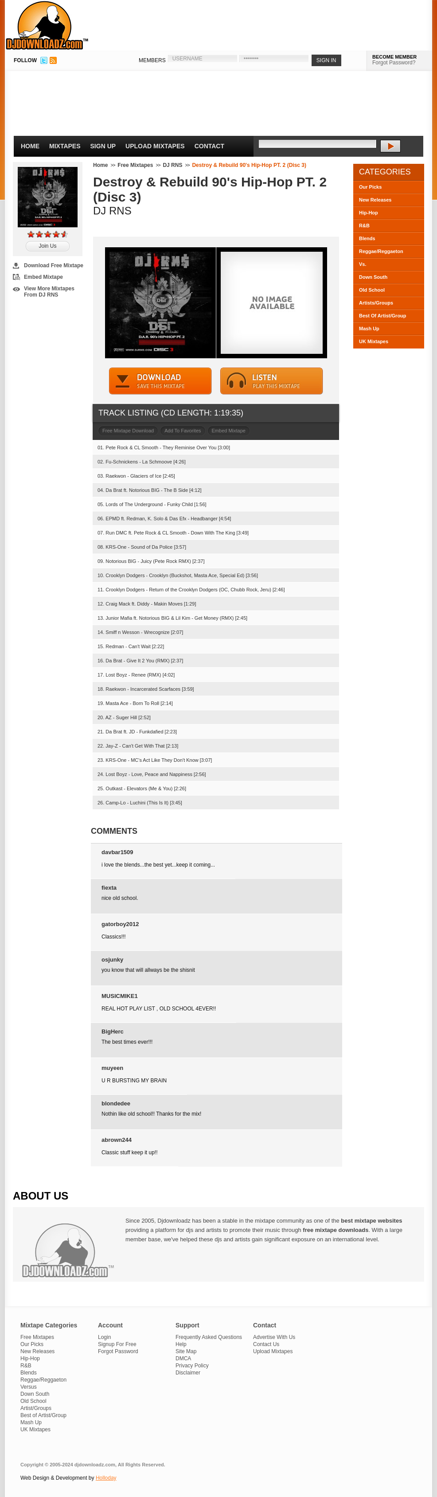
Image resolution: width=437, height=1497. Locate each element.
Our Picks (370, 187)
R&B (364, 225)
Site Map (186, 1351)
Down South (373, 277)
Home (30, 146)
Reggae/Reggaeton (381, 251)
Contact (209, 146)
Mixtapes (65, 146)
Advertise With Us (274, 1337)
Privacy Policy (192, 1365)
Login (104, 1337)
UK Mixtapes (373, 341)
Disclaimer (188, 1373)
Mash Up (369, 328)
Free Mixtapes (135, 165)
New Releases (375, 199)
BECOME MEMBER (394, 56)
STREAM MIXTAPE (271, 381)
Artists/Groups (376, 302)
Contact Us (266, 1344)
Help (181, 1344)
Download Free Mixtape (53, 265)
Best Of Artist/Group (382, 315)
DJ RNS (172, 165)
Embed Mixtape (43, 277)
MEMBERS (152, 60)
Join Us (47, 246)
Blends (367, 238)
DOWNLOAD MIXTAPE (160, 381)
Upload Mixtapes (155, 146)
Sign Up (103, 146)
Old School (372, 290)
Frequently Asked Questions (209, 1337)
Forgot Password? (393, 62)
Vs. (363, 264)
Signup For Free (117, 1344)
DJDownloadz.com (47, 25)
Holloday (106, 1478)
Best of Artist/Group (43, 1415)
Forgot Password (118, 1351)
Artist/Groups (35, 1408)
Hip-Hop (368, 212)
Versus (28, 1387)
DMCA (183, 1358)
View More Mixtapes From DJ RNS (49, 291)
